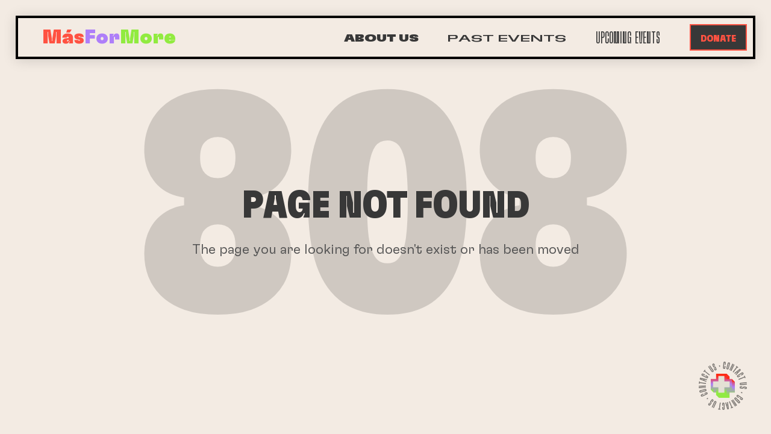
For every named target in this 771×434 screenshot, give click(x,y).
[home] (109, 37)
